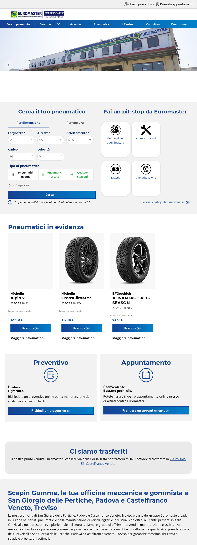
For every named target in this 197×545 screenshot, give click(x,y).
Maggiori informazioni (27, 338)
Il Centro (127, 24)
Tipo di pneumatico (23, 166)
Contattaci (153, 24)
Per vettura (75, 123)
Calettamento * (77, 133)
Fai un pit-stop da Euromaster (163, 202)
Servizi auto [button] (48, 24)
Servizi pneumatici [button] (19, 24)
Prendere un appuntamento (143, 410)
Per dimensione (28, 123)
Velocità (43, 149)
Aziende (75, 24)
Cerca (49, 195)
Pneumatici (101, 24)
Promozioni (179, 24)
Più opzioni (18, 185)
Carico (13, 149)
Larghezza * (16, 133)
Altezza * (44, 133)
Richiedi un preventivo (48, 411)
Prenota (28, 328)
